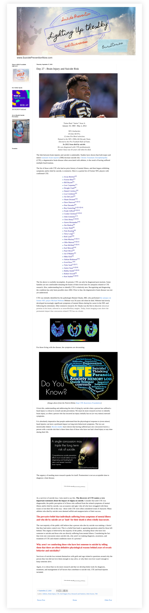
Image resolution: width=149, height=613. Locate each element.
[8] (75, 187)
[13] (79, 207)
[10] (76, 199)
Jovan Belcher (69, 177)
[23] (78, 244)
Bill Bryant (68, 182)
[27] (76, 264)
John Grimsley (69, 217)
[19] (78, 222)
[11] (76, 202)
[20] (73, 236)
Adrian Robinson (70, 259)
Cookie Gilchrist (70, 214)
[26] (74, 261)
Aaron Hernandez (70, 222)
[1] (73, 233)
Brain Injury (52, 594)
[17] (76, 216)
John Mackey (69, 239)
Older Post (108, 600)
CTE (57, 594)
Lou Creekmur (69, 194)
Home (75, 600)
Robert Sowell (69, 274)
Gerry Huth (68, 228)
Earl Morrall (69, 248)
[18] (77, 219)
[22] (78, 241)
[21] (78, 239)
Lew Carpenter (69, 185)
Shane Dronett (69, 199)
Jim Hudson (68, 225)
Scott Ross (68, 262)
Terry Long (68, 234)
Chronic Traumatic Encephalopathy (94, 158)
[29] (78, 270)
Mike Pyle (68, 256)
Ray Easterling (69, 208)
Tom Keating (69, 231)
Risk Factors (90, 594)
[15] (78, 210)
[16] (80, 213)
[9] (76, 193)
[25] (78, 259)
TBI (96, 594)
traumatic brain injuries (50, 158)
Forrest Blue (69, 180)
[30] (77, 276)
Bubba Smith (69, 271)
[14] (81, 207)
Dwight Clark (69, 188)
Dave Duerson (69, 202)
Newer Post (41, 600)
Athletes (44, 594)
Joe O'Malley (69, 254)
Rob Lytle (68, 236)
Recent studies (57, 427)
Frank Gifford (69, 211)
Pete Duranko (69, 205)
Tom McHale (69, 245)
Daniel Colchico (70, 191)
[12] (78, 202)
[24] (74, 247)
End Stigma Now (65, 594)
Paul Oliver (68, 251)
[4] (76, 176)
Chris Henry (68, 219)
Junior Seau (68, 268)
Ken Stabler (68, 276)
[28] (76, 267)
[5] (74, 179)
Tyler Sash (68, 265)
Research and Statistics (79, 594)
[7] (76, 185)
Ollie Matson (69, 242)
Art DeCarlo (69, 197)
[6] (73, 182)
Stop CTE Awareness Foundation (88, 403)
